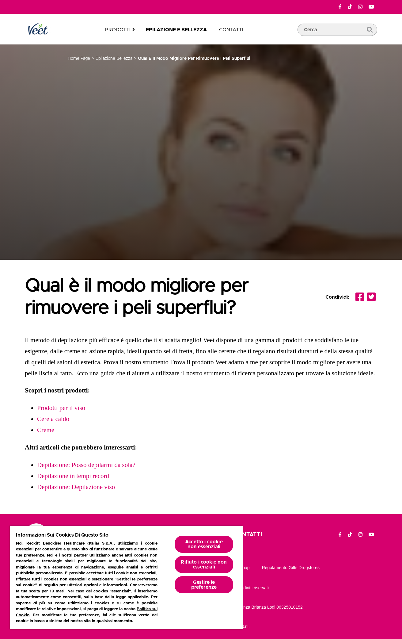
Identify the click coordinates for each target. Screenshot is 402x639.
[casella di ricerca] (337, 39)
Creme (45, 430)
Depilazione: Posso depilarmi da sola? (86, 465)
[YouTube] (371, 7)
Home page (79, 58)
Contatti (231, 29)
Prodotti (118, 29)
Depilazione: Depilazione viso (76, 487)
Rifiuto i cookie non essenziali (204, 564)
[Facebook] (340, 7)
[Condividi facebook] (359, 297)
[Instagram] (360, 7)
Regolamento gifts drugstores (291, 567)
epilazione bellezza (114, 58)
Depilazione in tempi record (73, 476)
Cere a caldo (53, 419)
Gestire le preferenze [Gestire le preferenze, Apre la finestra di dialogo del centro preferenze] (204, 585)
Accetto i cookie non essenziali (204, 544)
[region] (126, 577)
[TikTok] (350, 7)
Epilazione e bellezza (176, 29)
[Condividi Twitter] (371, 297)
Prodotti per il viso (61, 407)
